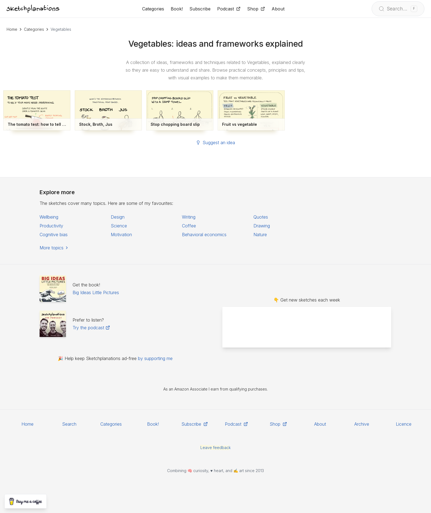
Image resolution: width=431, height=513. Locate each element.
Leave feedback (215, 447)
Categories (34, 29)
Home (12, 29)
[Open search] (398, 8)
